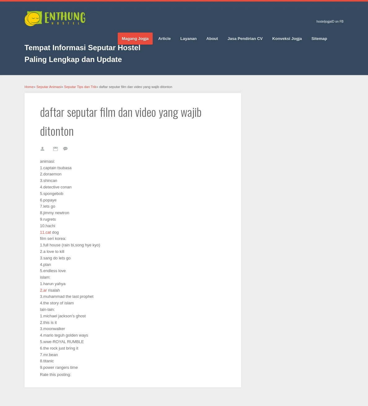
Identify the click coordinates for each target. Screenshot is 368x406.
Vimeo (72, 34)
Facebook (29, 34)
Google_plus (50, 34)
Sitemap (319, 38)
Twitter (40, 34)
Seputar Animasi (49, 87)
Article (164, 38)
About (212, 38)
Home (28, 87)
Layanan (188, 38)
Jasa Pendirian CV (245, 38)
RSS (83, 34)
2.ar (43, 290)
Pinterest (61, 34)
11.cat (45, 232)
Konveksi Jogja (287, 38)
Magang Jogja (135, 38)
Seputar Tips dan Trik (80, 87)
